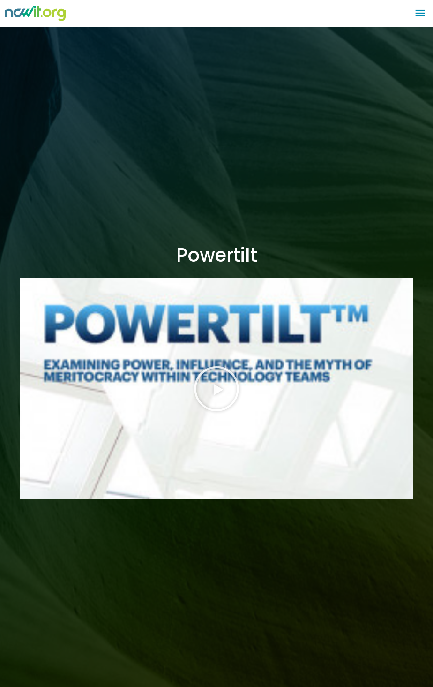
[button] (216, 388)
